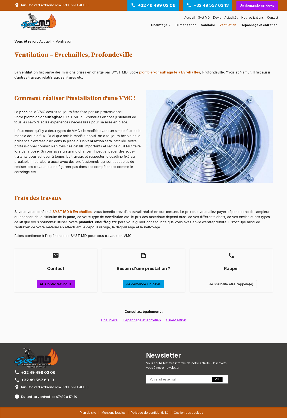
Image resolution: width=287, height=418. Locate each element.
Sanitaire (208, 25)
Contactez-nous (55, 284)
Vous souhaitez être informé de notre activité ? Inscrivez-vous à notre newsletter (186, 365)
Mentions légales (114, 412)
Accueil (189, 17)
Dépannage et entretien (259, 25)
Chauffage (159, 25)
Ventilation (228, 25)
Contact (272, 17)
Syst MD (204, 17)
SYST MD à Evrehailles (72, 212)
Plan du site (88, 412)
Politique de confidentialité (150, 412)
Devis (217, 17)
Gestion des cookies (188, 412)
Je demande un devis (257, 5)
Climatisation (185, 25)
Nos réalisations (252, 17)
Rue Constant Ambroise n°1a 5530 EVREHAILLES (54, 5)
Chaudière (109, 320)
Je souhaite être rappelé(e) (231, 284)
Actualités (231, 17)
